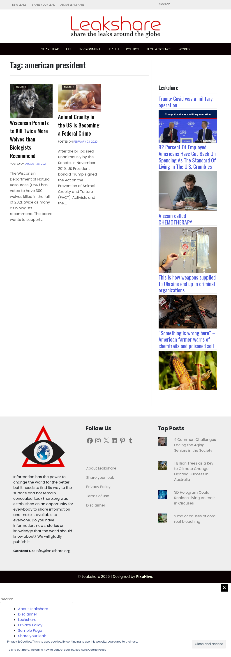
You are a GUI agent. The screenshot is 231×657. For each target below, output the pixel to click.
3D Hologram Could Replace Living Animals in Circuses (194, 498)
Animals (21, 87)
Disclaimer (95, 505)
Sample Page (30, 630)
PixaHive (144, 576)
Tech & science (158, 49)
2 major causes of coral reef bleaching (195, 519)
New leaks (19, 5)
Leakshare (27, 619)
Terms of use (97, 496)
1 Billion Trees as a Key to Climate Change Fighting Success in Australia (193, 471)
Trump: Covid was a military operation (186, 101)
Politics (132, 49)
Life (69, 49)
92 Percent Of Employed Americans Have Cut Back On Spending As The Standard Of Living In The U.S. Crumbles (187, 156)
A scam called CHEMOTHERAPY (175, 218)
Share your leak (43, 5)
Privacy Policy (98, 486)
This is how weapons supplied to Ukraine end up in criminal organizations (187, 283)
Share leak (50, 49)
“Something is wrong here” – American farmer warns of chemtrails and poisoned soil (187, 339)
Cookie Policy (97, 650)
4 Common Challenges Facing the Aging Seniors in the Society (195, 445)
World (184, 49)
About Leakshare (72, 5)
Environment (89, 49)
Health (113, 49)
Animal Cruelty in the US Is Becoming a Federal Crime (78, 125)
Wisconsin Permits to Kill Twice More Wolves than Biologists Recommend (29, 139)
